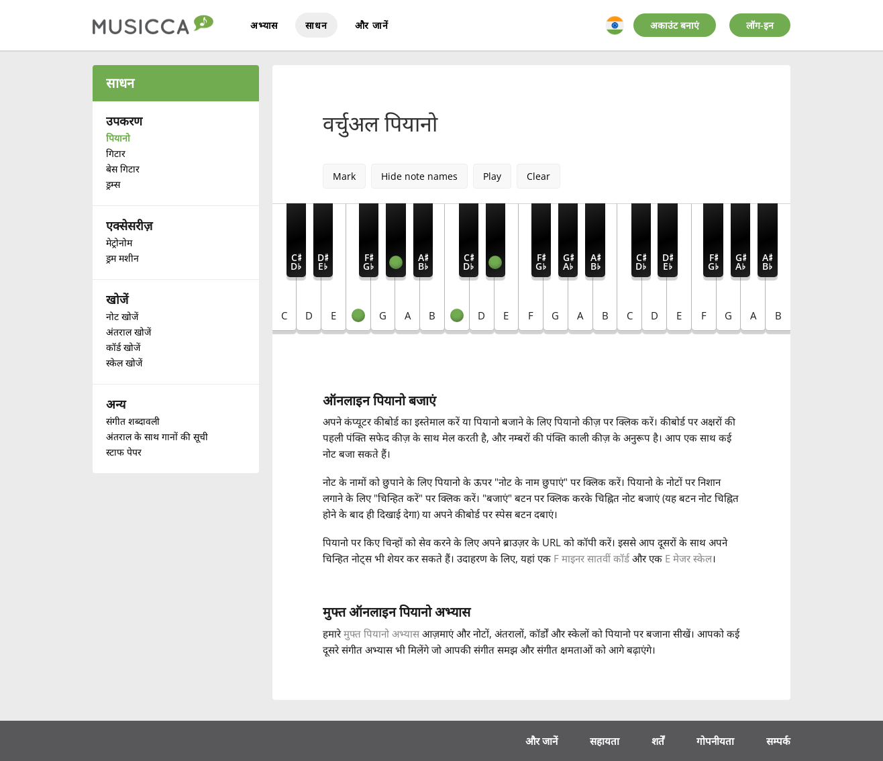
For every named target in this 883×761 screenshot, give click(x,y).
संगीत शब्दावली (133, 421)
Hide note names (419, 176)
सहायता (604, 740)
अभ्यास (264, 25)
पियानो (118, 138)
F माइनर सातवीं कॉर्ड (593, 558)
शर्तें (658, 740)
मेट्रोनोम (119, 242)
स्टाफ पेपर (124, 452)
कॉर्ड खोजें (123, 347)
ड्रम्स (113, 184)
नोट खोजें (122, 316)
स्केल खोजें (124, 362)
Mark (344, 176)
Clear (538, 176)
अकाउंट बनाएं (674, 25)
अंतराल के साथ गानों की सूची (157, 436)
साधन (316, 25)
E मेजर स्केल (688, 558)
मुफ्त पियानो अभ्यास (381, 633)
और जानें (371, 25)
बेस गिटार (123, 168)
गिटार (115, 153)
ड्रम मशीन (122, 258)
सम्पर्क (778, 740)
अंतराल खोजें (128, 331)
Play (492, 176)
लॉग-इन (760, 25)
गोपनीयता (715, 740)
